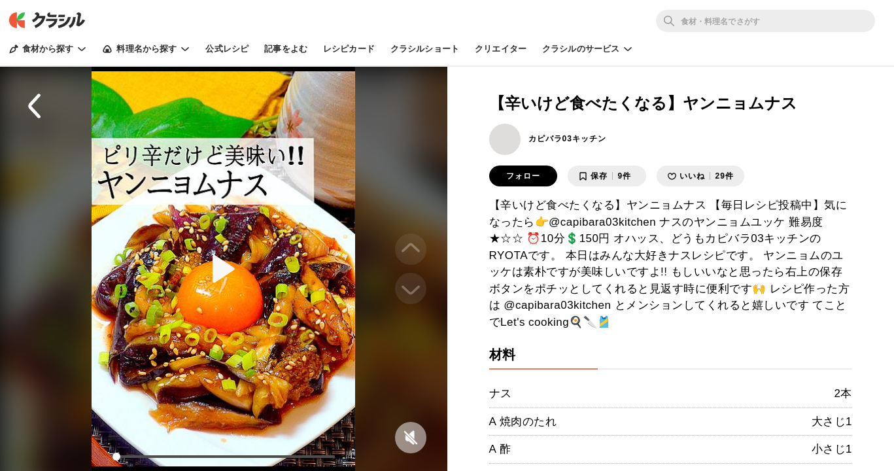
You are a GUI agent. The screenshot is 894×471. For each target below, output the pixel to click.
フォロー (523, 176)
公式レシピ (227, 49)
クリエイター (500, 49)
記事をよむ (285, 49)
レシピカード (349, 49)
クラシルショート (424, 49)
